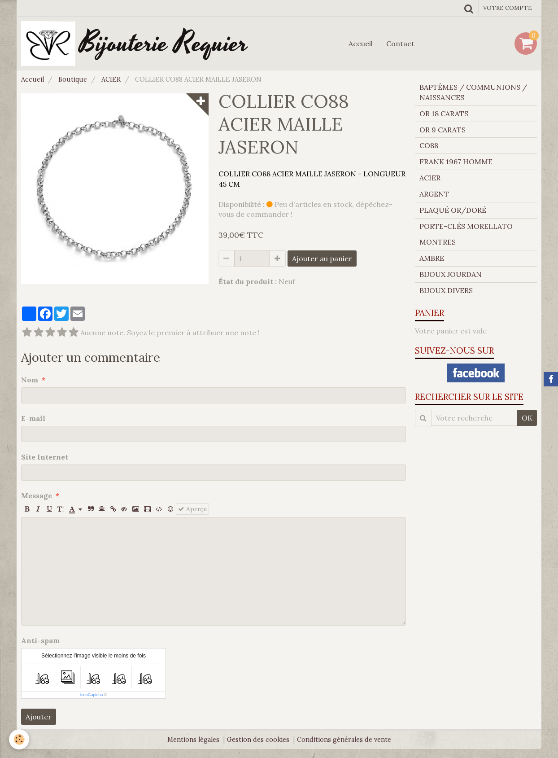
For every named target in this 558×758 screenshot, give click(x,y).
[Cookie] (19, 739)
